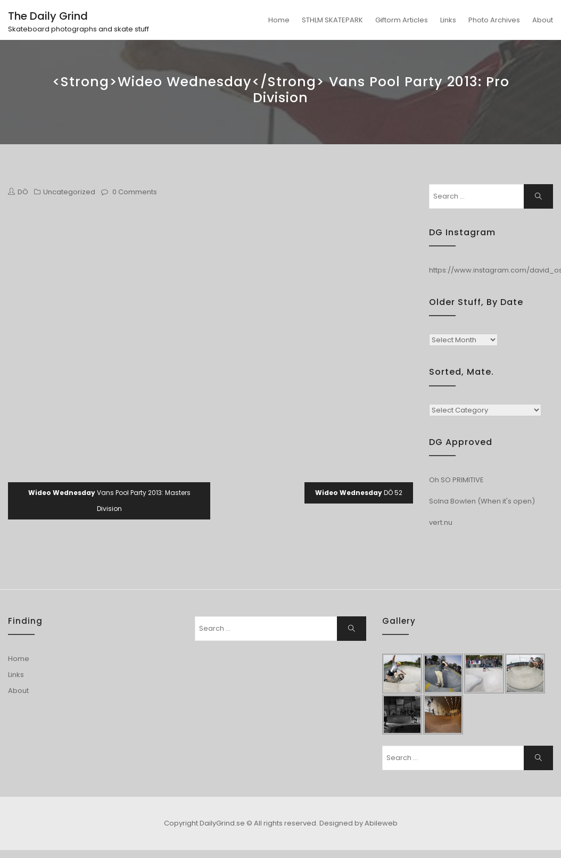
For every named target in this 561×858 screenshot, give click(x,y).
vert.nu (440, 522)
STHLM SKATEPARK (332, 20)
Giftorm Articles (401, 20)
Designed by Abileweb (358, 823)
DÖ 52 (358, 492)
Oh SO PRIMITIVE (456, 480)
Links (448, 20)
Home (279, 20)
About (542, 20)
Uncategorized (69, 192)
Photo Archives (494, 20)
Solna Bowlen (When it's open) (482, 501)
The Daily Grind (48, 16)
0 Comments (134, 192)
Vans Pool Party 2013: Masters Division (109, 500)
